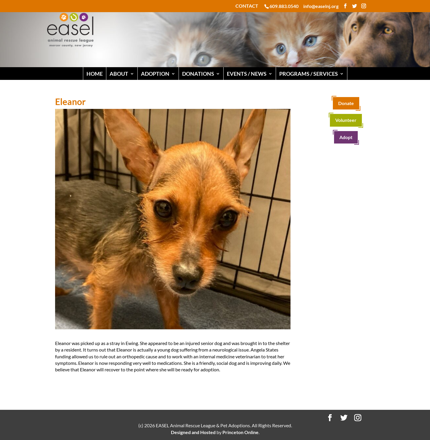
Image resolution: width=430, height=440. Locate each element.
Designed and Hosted (193, 432)
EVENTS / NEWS (247, 74)
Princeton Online (240, 432)
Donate (346, 103)
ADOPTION (155, 74)
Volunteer (346, 120)
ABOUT (119, 74)
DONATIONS (198, 74)
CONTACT (246, 6)
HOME (94, 74)
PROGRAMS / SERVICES (308, 74)
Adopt (345, 137)
